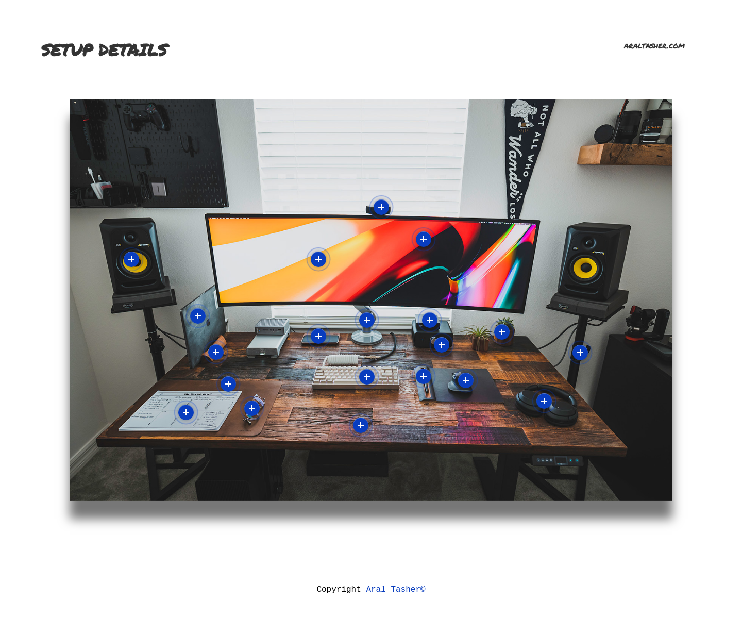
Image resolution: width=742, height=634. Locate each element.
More (131, 259)
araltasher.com (658, 45)
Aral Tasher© (395, 588)
